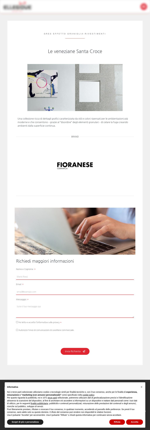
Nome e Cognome (25, 269)
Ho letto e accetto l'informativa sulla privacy (40, 322)
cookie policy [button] (88, 395)
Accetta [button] (134, 422)
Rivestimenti (95, 34)
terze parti (52, 398)
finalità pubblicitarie (39, 403)
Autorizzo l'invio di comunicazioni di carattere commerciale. (46, 330)
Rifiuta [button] (117, 422)
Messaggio (21, 299)
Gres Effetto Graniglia (63, 34)
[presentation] (38, 340)
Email (19, 284)
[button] (143, 6)
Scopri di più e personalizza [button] (25, 422)
